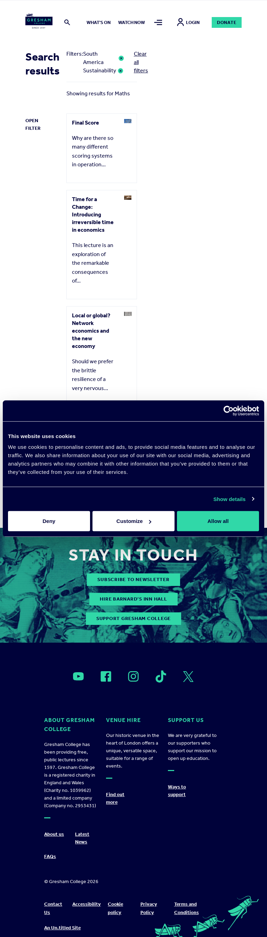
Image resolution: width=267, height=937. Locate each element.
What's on (99, 22)
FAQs (50, 856)
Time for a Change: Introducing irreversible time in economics (93, 214)
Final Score (85, 122)
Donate (227, 22)
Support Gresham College (133, 618)
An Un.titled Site (62, 928)
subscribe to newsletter (133, 579)
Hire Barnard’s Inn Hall (133, 599)
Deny (48, 521)
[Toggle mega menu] (158, 22)
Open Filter (33, 124)
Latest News (82, 838)
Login (188, 22)
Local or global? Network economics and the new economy (91, 330)
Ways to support (177, 790)
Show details (229, 499)
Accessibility (86, 904)
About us (54, 834)
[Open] (78, 676)
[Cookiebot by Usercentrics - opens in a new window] (228, 410)
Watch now (131, 22)
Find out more (115, 798)
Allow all (218, 521)
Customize (133, 521)
